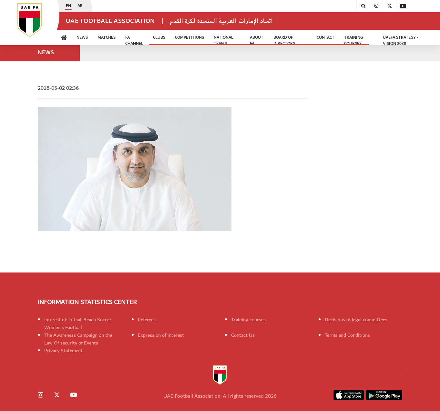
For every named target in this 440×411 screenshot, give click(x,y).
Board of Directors (284, 39)
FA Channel (134, 39)
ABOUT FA (256, 39)
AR (80, 6)
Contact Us (243, 335)
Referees (147, 319)
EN (68, 6)
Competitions (189, 37)
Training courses (248, 319)
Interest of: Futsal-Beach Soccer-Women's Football (78, 323)
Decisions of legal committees (356, 319)
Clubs (159, 37)
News (82, 37)
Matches (106, 37)
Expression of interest (161, 335)
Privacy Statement (63, 350)
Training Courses (353, 39)
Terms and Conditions (347, 335)
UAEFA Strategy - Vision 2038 (400, 39)
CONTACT (325, 37)
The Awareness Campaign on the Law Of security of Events (78, 339)
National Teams (223, 39)
